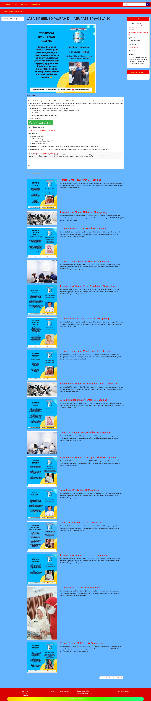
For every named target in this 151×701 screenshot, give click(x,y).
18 (118, 677)
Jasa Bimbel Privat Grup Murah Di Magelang (83, 228)
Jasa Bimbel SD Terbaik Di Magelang (79, 490)
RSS (118, 691)
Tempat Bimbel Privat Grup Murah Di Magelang (85, 261)
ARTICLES (24, 4)
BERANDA (6, 4)
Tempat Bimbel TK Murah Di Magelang (80, 179)
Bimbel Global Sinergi (10, 19)
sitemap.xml (125, 691)
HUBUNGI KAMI (36, 4)
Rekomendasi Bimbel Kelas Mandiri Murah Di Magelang (89, 383)
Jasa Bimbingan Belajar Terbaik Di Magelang (83, 400)
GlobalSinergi (133, 47)
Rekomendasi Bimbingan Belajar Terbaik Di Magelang (88, 457)
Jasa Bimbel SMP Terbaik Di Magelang (80, 587)
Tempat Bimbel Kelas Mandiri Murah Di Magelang (86, 351)
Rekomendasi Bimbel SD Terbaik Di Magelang (84, 555)
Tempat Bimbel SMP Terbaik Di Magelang (82, 643)
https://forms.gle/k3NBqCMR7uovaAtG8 (41, 130)
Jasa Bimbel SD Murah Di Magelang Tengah (47, 153)
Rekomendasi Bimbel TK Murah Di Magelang (83, 212)
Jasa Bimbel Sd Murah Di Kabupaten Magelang (135, 26)
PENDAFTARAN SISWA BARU (12, 11)
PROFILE (15, 4)
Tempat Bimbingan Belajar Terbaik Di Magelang (85, 432)
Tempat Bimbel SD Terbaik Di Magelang (81, 522)
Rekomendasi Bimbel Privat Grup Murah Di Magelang (88, 286)
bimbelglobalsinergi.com (85, 693)
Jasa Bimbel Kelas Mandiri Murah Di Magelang (84, 318)
